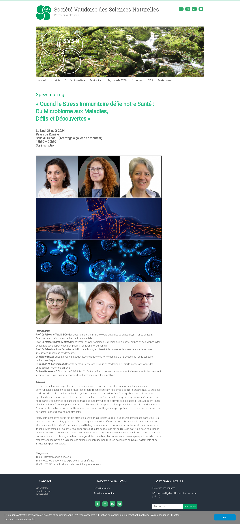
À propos (137, 80)
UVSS (150, 80)
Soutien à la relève (75, 80)
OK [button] (225, 517)
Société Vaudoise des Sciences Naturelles (106, 9)
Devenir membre (102, 488)
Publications (96, 80)
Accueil (42, 80)
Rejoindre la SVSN (117, 80)
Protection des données (163, 488)
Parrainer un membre (104, 493)
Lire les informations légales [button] (20, 519)
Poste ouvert (165, 80)
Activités (55, 80)
